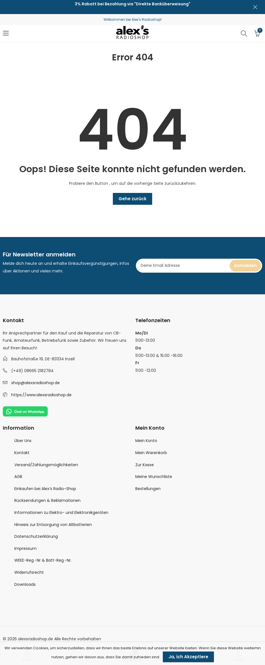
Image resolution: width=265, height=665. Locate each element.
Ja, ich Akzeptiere (188, 657)
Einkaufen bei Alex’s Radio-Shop (45, 488)
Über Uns (22, 440)
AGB (18, 476)
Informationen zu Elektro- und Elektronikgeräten (61, 512)
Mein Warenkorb (151, 453)
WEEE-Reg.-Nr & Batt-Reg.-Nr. (43, 560)
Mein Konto (146, 440)
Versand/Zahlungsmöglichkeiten (46, 465)
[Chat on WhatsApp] (25, 411)
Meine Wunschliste (153, 476)
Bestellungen (148, 488)
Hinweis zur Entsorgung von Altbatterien (53, 524)
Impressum (25, 548)
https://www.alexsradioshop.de (41, 395)
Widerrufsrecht (29, 572)
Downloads (25, 584)
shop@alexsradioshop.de (35, 383)
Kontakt (21, 453)
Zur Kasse (144, 465)
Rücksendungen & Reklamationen (47, 500)
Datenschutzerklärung (36, 536)
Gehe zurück (132, 199)
